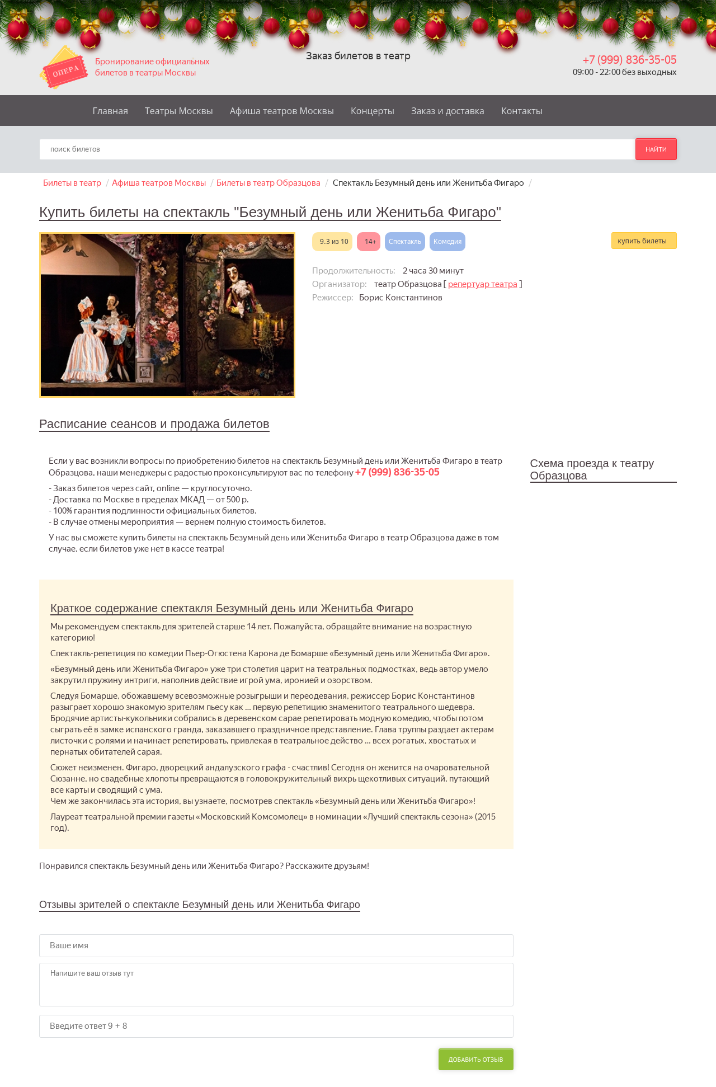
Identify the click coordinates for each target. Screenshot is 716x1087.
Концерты (372, 111)
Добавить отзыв (476, 1059)
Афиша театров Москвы (282, 111)
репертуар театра (482, 284)
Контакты (522, 111)
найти (656, 149)
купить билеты (642, 241)
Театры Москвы (179, 111)
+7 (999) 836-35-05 (630, 60)
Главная (110, 111)
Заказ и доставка (447, 111)
